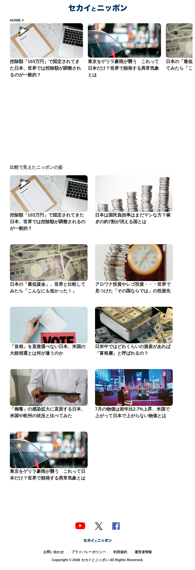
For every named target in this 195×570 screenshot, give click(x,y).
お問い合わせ (53, 552)
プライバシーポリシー (88, 552)
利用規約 (120, 552)
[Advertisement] (101, 115)
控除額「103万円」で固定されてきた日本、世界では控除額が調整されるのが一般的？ (47, 222)
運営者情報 (143, 552)
